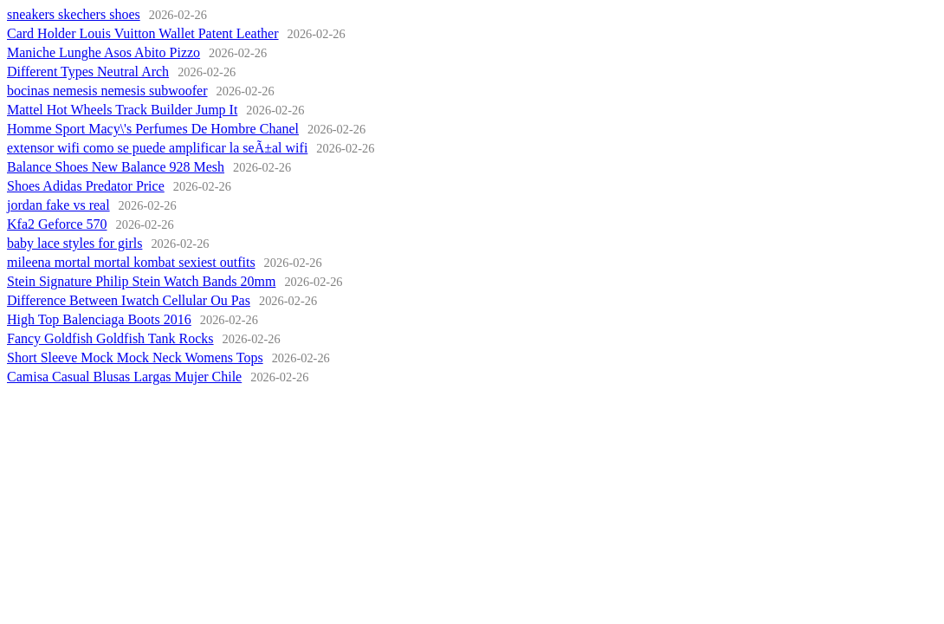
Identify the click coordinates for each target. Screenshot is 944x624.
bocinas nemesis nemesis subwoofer (107, 90)
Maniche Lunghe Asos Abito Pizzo (103, 52)
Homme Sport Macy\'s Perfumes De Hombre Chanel (153, 128)
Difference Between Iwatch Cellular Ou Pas (128, 300)
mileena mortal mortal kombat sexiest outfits (131, 262)
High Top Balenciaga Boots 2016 (99, 319)
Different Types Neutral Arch (88, 71)
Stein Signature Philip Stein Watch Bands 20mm (141, 281)
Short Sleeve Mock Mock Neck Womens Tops (135, 357)
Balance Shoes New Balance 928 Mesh (115, 166)
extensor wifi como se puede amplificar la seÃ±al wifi (157, 147)
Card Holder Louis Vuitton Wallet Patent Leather (143, 33)
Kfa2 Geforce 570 (57, 224)
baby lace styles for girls (74, 243)
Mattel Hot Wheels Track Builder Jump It (122, 109)
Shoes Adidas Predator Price (86, 186)
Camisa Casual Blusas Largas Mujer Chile (124, 376)
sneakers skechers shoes (73, 14)
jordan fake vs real (58, 205)
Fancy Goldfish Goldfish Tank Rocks (110, 338)
